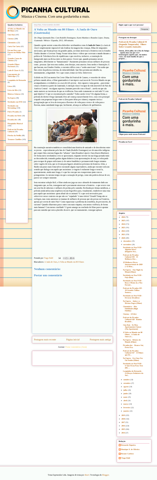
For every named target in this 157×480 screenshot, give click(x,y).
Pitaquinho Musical (15, 124)
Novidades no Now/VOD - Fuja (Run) (133, 276)
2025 (123, 220)
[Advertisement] (93, 357)
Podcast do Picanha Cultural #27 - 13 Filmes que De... (133, 353)
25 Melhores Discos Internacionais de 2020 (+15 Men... (132, 264)
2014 (123, 433)
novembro (127, 244)
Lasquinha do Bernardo (17, 80)
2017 (123, 422)
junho (125, 393)
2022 (123, 231)
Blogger (105, 475)
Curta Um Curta (14, 46)
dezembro (127, 241)
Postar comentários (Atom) (76, 347)
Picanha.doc (12, 120)
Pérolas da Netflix (14, 135)
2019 (123, 415)
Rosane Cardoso (127, 454)
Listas (10, 86)
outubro (126, 380)
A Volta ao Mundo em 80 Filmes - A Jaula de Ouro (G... (132, 334)
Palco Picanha (13, 112)
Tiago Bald (125, 458)
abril (125, 400)
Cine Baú (11, 35)
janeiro (126, 411)
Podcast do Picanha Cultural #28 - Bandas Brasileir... (132, 320)
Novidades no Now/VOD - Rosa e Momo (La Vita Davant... (133, 283)
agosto (126, 387)
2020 (123, 238)
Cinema (11, 39)
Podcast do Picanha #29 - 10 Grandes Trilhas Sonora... (133, 290)
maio (125, 397)
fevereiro (127, 408)
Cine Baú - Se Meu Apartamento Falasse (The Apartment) (132, 327)
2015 (123, 429)
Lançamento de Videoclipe (14, 75)
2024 (123, 224)
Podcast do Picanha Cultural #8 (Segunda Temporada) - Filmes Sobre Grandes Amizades (133, 44)
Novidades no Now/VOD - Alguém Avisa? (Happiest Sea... (133, 250)
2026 (123, 217)
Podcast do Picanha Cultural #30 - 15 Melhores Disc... (130, 257)
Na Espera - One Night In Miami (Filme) (133, 271)
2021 (123, 234)
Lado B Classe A (14, 70)
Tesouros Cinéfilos (15, 139)
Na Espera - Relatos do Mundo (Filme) (132, 341)
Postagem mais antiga (100, 339)
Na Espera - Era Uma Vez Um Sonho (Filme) (133, 359)
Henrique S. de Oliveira (130, 449)
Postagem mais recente (45, 339)
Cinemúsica (12, 43)
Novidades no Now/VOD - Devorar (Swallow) (133, 297)
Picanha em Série (14, 116)
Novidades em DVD (15, 102)
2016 (123, 426)
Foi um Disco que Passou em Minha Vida (16, 51)
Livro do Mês (13, 90)
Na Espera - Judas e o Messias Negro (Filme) (132, 302)
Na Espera (11, 98)
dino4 (87, 475)
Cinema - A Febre (130, 314)
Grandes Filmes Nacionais (14, 65)
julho (125, 390)
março (126, 404)
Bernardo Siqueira (128, 445)
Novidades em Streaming (13, 107)
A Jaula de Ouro (50, 262)
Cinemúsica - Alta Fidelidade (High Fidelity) (130, 309)
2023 (123, 227)
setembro (127, 383)
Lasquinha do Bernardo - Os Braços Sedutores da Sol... (133, 373)
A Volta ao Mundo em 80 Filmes (71, 262)
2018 (123, 419)
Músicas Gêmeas (14, 94)
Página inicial (73, 339)
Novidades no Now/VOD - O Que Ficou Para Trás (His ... (133, 366)
